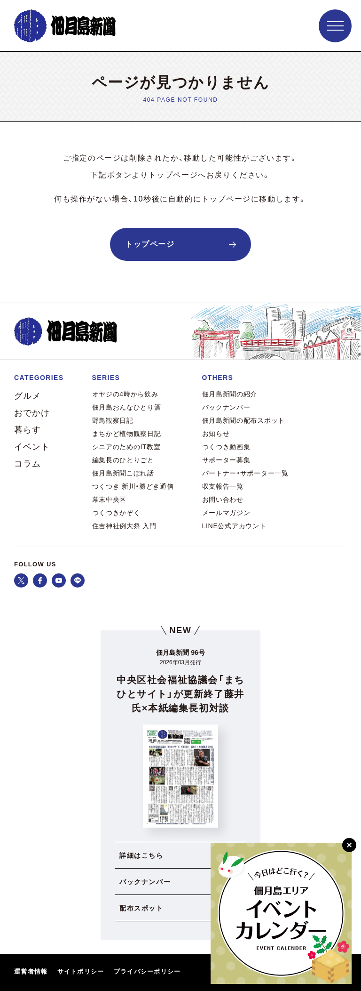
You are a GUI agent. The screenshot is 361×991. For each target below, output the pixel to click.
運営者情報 (31, 971)
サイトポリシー (80, 971)
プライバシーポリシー (147, 971)
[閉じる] (349, 845)
